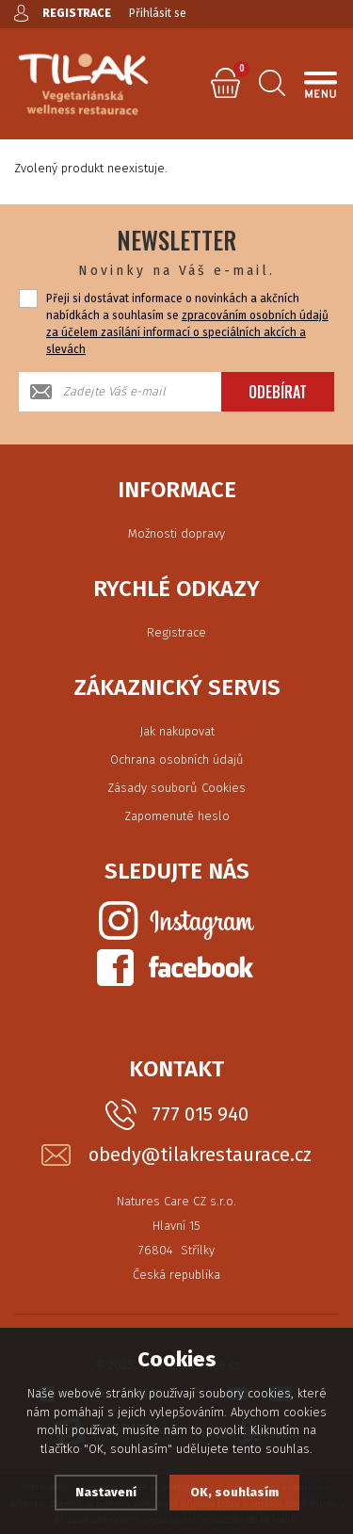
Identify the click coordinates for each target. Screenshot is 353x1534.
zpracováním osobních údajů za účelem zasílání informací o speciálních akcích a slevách (187, 332)
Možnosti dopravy (176, 533)
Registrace (176, 632)
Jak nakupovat (177, 731)
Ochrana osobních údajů (177, 759)
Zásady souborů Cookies (176, 788)
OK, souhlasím (234, 1492)
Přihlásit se (157, 13)
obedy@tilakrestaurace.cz (200, 1155)
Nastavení (105, 1492)
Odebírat (278, 391)
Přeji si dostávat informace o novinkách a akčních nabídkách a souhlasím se (187, 324)
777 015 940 (200, 1114)
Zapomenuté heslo (177, 816)
